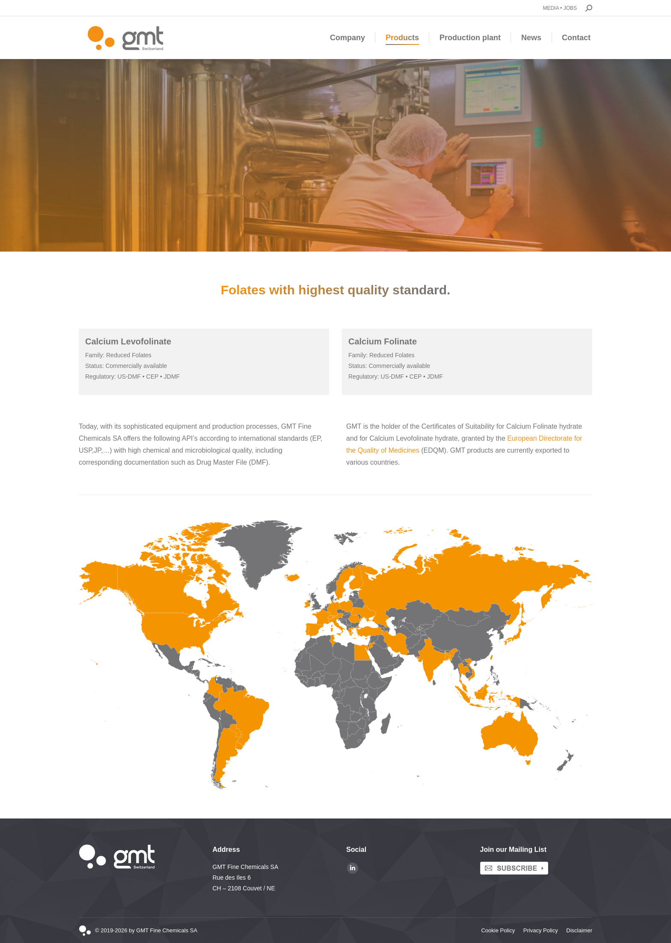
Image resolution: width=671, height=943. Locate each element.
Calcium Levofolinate (128, 341)
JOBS (570, 8)
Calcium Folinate (382, 341)
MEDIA (550, 8)
